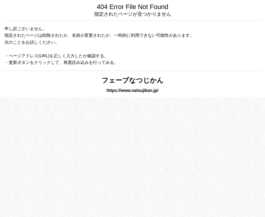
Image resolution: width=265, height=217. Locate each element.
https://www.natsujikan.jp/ (132, 90)
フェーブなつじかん (133, 80)
